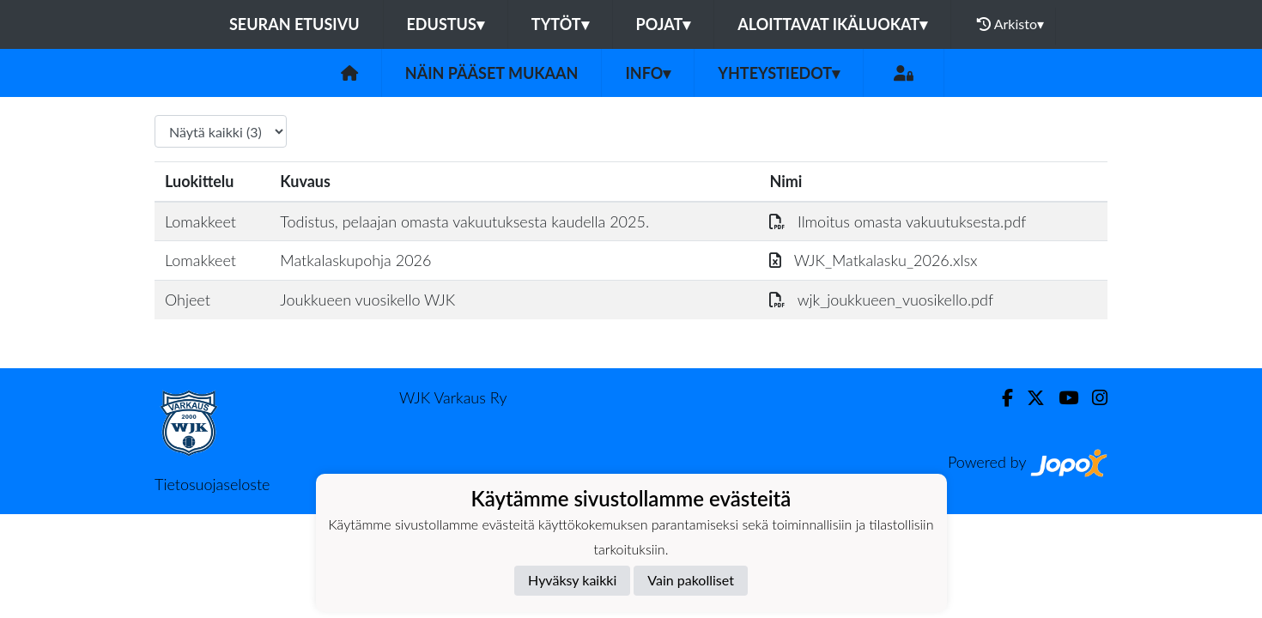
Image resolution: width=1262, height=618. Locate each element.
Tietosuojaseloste (212, 484)
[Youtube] (1061, 398)
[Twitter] (1029, 398)
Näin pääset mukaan (492, 73)
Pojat (663, 24)
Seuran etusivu (294, 24)
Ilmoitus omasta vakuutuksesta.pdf (897, 221)
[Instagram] (1092, 398)
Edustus (445, 24)
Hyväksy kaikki (572, 580)
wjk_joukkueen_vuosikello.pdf (881, 299)
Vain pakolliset (690, 580)
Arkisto (1010, 24)
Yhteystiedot (779, 73)
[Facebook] (1000, 398)
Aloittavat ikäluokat (832, 24)
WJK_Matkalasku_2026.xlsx (873, 260)
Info (647, 73)
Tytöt (560, 24)
